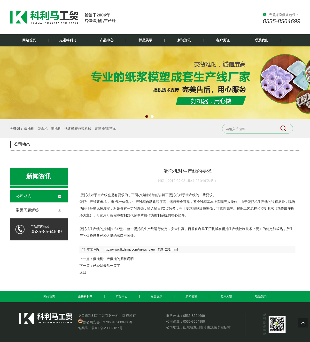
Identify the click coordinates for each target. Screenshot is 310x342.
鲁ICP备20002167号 (107, 328)
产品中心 (106, 40)
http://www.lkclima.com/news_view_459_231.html (141, 249)
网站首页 (29, 40)
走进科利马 (67, 40)
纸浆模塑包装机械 (77, 129)
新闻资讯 (184, 40)
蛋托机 (29, 129)
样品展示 (145, 40)
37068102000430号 (118, 322)
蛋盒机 (43, 129)
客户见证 (223, 40)
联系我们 (261, 40)
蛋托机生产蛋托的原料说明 (113, 259)
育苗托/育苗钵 (105, 129)
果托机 (56, 129)
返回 (82, 272)
